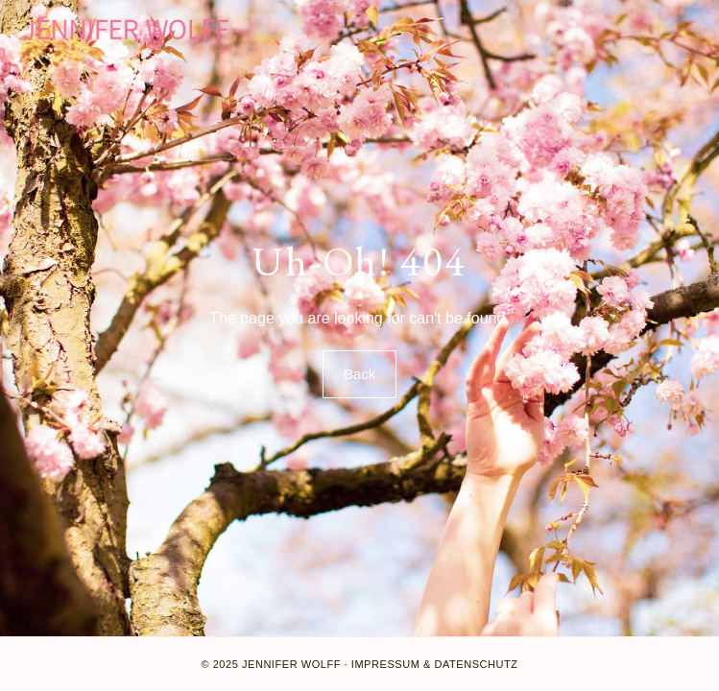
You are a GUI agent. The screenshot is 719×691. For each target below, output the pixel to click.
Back (359, 374)
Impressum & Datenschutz (434, 664)
